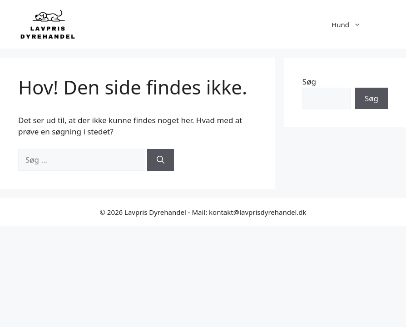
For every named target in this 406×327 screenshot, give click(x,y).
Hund (351, 24)
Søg (309, 81)
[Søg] (160, 160)
